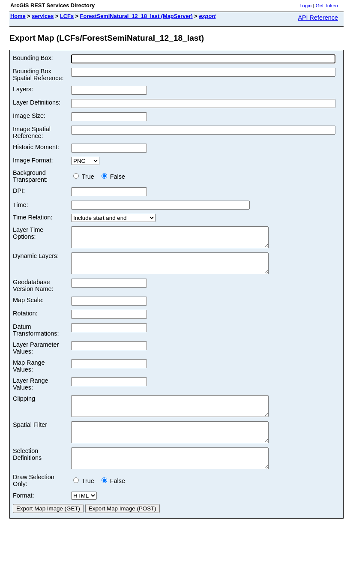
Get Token (327, 5)
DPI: (19, 190)
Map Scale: (28, 307)
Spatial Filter (30, 436)
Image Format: (33, 160)
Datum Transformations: (36, 338)
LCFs (67, 16)
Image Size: (29, 115)
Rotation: (25, 321)
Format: (23, 514)
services (43, 16)
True (85, 176)
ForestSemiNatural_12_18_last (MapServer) (136, 16)
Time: (20, 204)
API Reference (318, 17)
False (113, 176)
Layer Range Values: (30, 392)
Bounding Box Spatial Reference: (38, 74)
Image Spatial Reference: (32, 132)
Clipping (24, 406)
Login (305, 5)
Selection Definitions (27, 470)
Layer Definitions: (36, 102)
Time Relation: (32, 217)
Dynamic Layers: (36, 259)
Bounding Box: (33, 57)
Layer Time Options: (28, 233)
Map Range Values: (29, 374)
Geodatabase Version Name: (33, 293)
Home (18, 16)
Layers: (23, 89)
